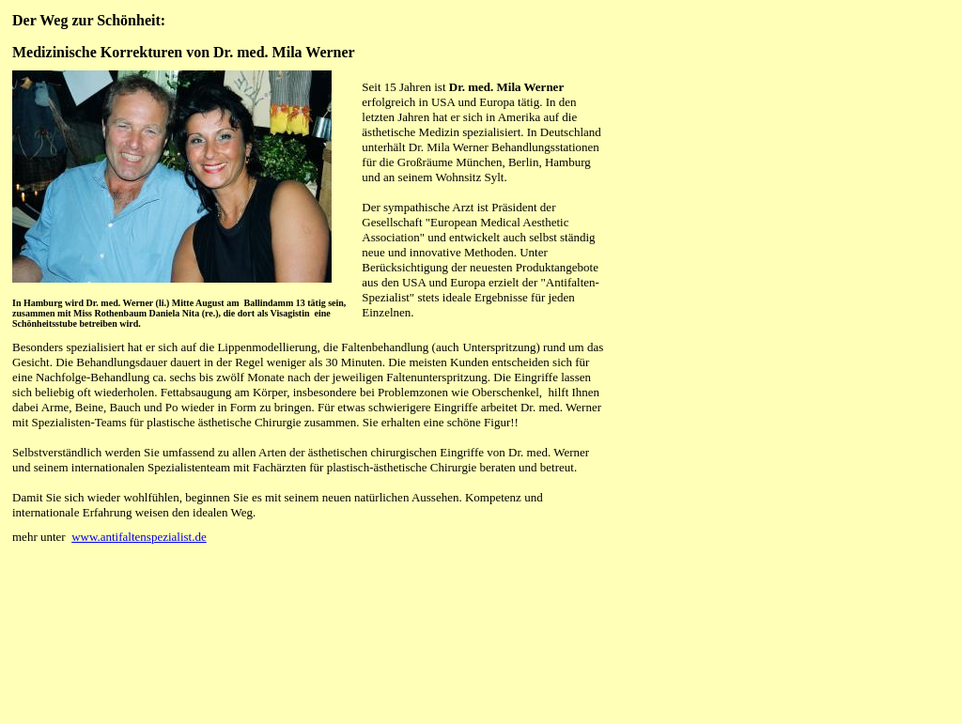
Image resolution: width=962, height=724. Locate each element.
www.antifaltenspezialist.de (139, 537)
